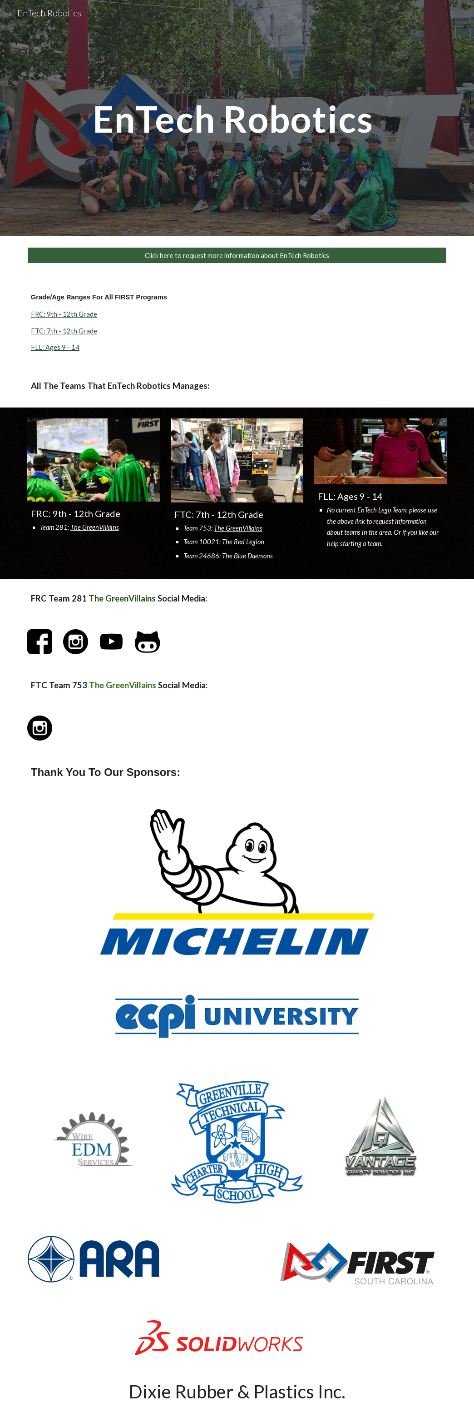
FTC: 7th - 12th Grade (64, 331)
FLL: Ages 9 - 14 (55, 347)
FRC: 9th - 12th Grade (64, 314)
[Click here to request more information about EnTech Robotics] (237, 255)
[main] (237, 118)
